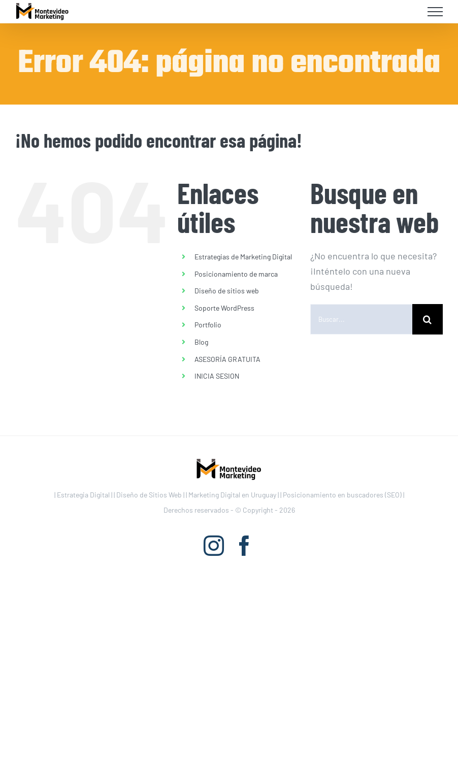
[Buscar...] (361, 319)
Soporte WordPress (224, 308)
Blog (201, 342)
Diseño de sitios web (226, 290)
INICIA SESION (216, 376)
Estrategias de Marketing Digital (243, 256)
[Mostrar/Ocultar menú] (435, 11)
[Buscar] (427, 319)
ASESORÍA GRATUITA (227, 359)
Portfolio (207, 324)
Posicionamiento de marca (236, 274)
